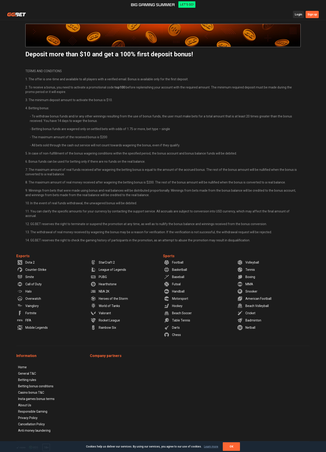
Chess (172, 335)
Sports (169, 256)
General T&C (27, 373)
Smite (25, 277)
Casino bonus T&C (31, 392)
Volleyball (248, 262)
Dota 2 (26, 262)
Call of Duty (29, 284)
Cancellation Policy (31, 424)
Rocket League (105, 320)
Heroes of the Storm (109, 298)
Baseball (174, 277)
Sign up (312, 14)
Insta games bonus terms (36, 399)
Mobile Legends (32, 327)
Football (173, 262)
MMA (245, 284)
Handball (174, 291)
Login (298, 14)
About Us (24, 405)
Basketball (175, 269)
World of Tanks (105, 306)
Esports (23, 256)
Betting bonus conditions (35, 386)
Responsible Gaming (32, 411)
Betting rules (27, 380)
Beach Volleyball (253, 306)
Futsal (172, 284)
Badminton (249, 320)
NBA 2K (100, 291)
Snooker (247, 291)
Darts (172, 327)
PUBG (99, 277)
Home (22, 367)
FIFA (24, 320)
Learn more (211, 446)
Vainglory (28, 306)
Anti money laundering (34, 430)
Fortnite (26, 313)
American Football (254, 298)
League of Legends (108, 269)
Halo (24, 291)
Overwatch (29, 298)
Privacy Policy (28, 418)
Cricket (246, 313)
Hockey (173, 306)
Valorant (101, 313)
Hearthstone (104, 284)
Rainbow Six (103, 327)
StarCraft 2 (103, 262)
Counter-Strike (31, 269)
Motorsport (176, 298)
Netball (246, 327)
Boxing (246, 277)
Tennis (246, 269)
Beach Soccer (178, 313)
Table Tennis (177, 320)
